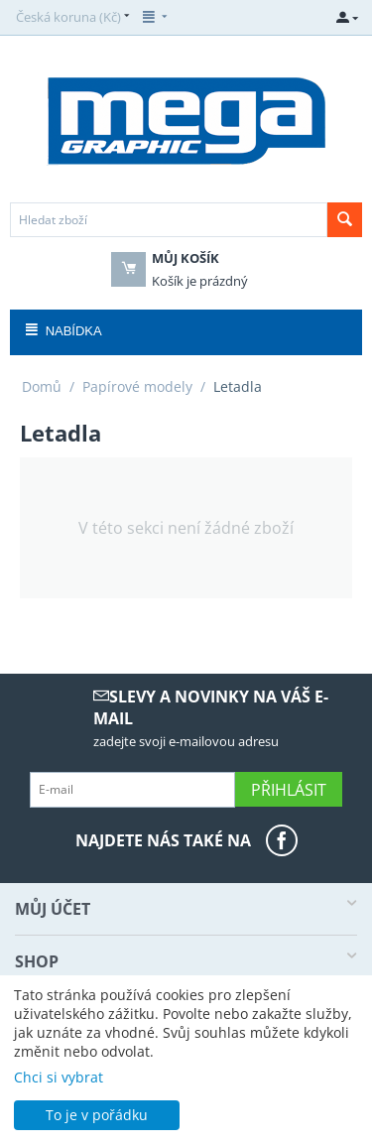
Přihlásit (288, 790)
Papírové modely (137, 386)
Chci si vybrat (58, 1077)
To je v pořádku (97, 1114)
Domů (42, 386)
